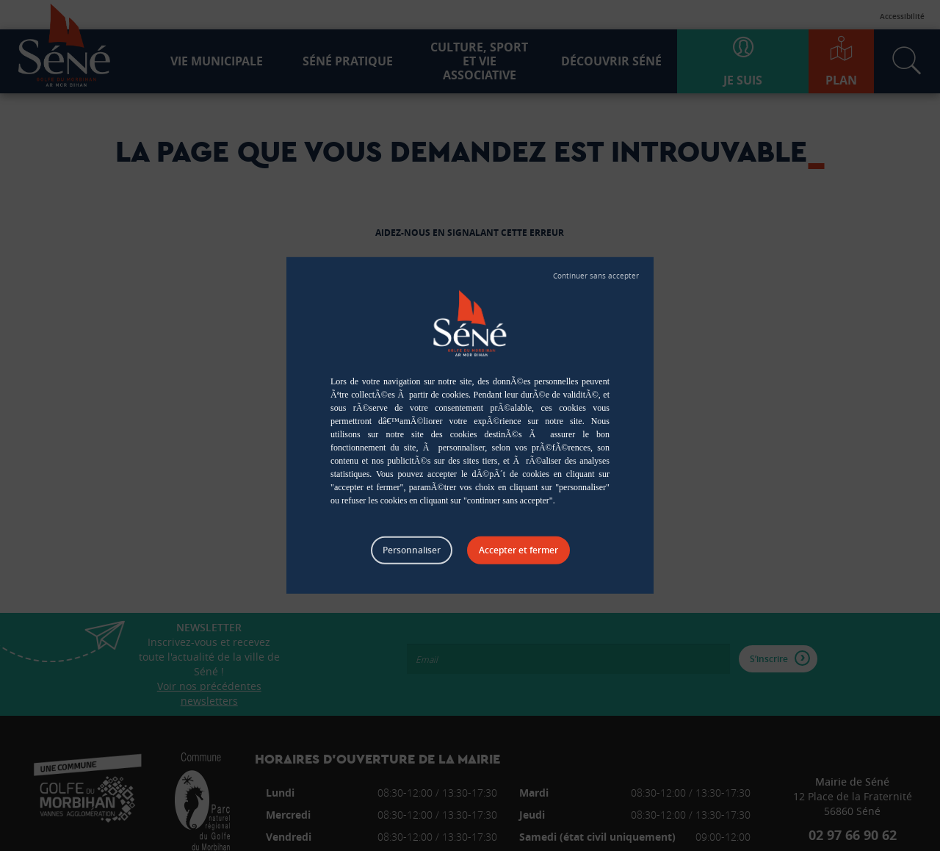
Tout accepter (518, 550)
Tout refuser (596, 276)
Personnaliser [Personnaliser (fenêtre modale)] (412, 550)
